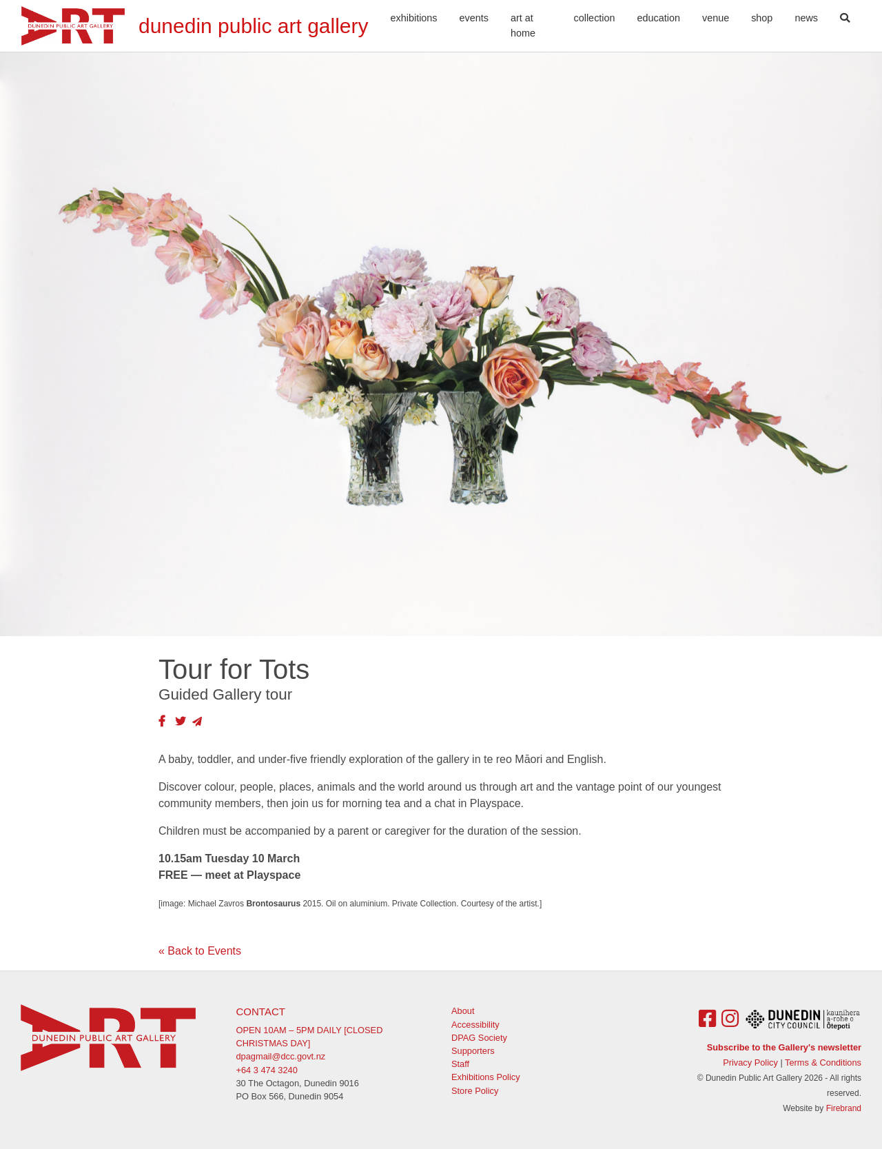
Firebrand (843, 1108)
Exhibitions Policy (485, 1077)
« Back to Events (199, 951)
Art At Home (523, 25)
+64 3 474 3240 (267, 1070)
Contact (260, 1011)
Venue (715, 17)
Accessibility (475, 1024)
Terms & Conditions (823, 1062)
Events (474, 17)
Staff (460, 1064)
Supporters (473, 1051)
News (806, 17)
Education (658, 17)
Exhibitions (414, 17)
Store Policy (474, 1091)
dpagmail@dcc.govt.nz (281, 1056)
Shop (761, 17)
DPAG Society (479, 1038)
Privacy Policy (750, 1062)
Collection (594, 17)
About (462, 1011)
